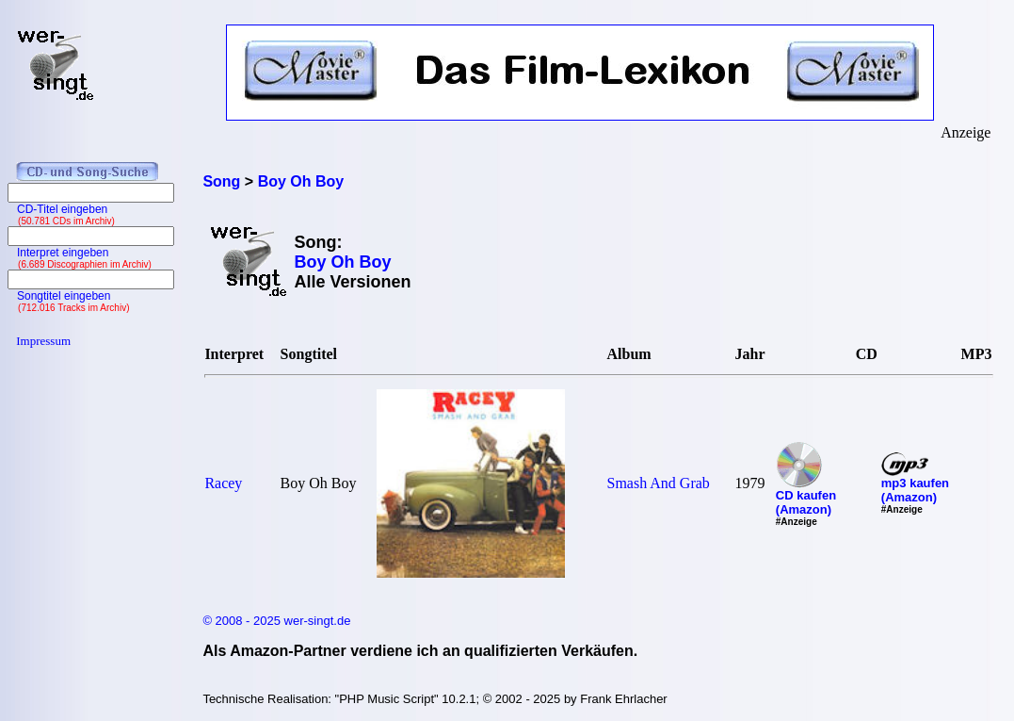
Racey (223, 483)
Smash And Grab (658, 483)
